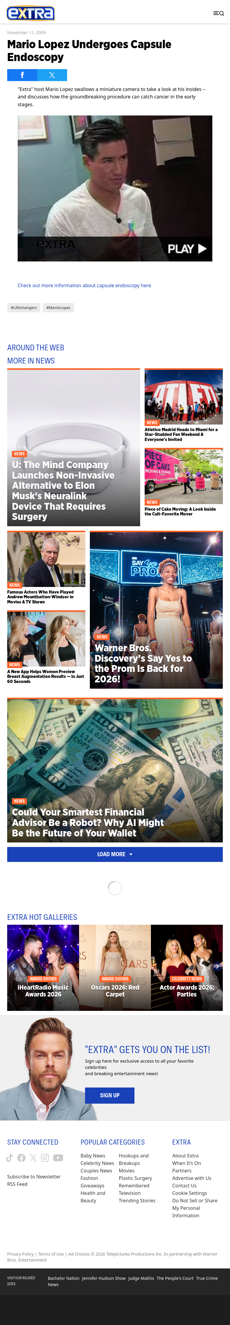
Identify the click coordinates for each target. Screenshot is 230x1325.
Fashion (89, 1178)
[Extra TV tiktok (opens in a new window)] (9, 1157)
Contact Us (184, 1185)
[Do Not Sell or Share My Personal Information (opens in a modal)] (197, 1208)
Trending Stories (137, 1200)
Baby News (93, 1155)
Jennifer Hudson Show (103, 1278)
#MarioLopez (58, 307)
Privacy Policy (20, 1254)
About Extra (185, 1155)
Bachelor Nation (63, 1278)
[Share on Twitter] (52, 75)
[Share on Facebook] (22, 75)
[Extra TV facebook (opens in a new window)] (21, 1158)
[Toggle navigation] (217, 13)
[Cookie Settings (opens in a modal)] (189, 1193)
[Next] (217, 966)
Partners (181, 1170)
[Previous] (13, 966)
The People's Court (175, 1278)
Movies (127, 1170)
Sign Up (109, 1095)
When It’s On (186, 1163)
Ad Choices (79, 1254)
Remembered (134, 1185)
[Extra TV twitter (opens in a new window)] (33, 1158)
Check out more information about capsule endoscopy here (84, 285)
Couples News (96, 1170)
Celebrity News (97, 1163)
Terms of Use (51, 1254)
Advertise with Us (191, 1178)
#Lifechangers (24, 307)
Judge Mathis (141, 1278)
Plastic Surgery (135, 1178)
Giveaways (92, 1185)
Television (130, 1193)
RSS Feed (17, 1184)
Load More (115, 854)
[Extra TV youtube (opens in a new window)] (58, 1158)
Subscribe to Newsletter (34, 1176)
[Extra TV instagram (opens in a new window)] (44, 1157)
